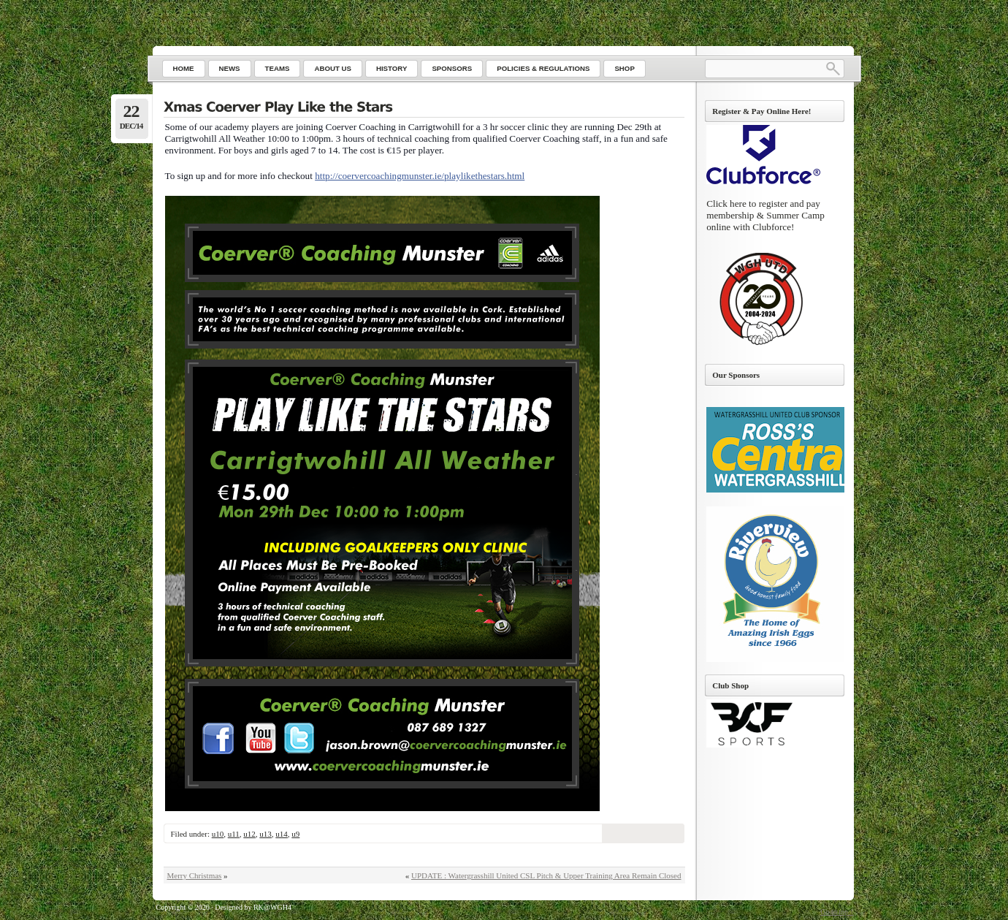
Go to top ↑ (836, 912)
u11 (234, 833)
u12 (249, 833)
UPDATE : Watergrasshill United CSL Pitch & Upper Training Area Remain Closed (546, 875)
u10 (218, 833)
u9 (295, 833)
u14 (281, 833)
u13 (265, 833)
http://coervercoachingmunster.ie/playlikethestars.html (419, 175)
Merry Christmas (194, 875)
